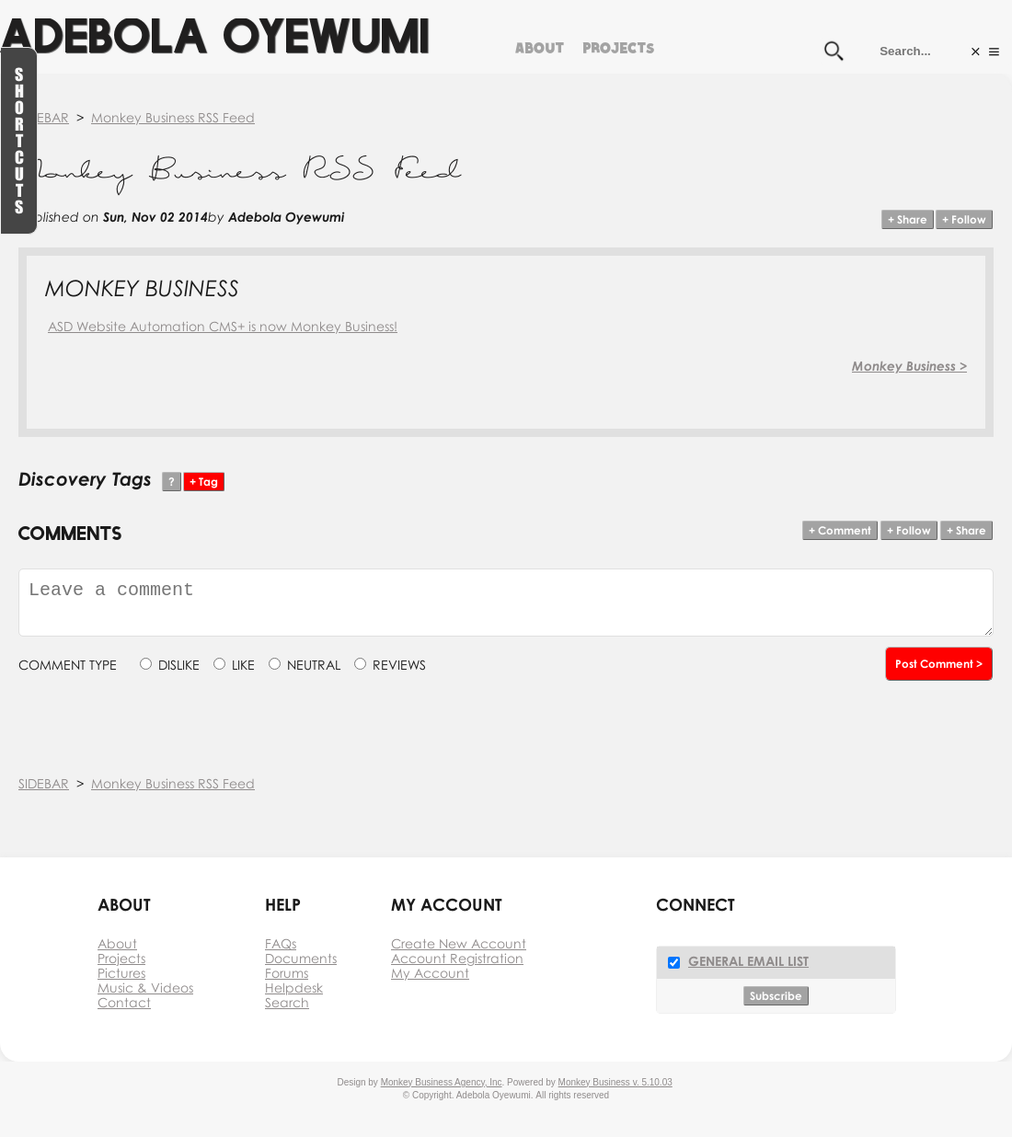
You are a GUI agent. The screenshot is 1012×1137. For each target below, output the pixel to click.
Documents (301, 958)
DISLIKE (179, 664)
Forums (286, 973)
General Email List (748, 961)
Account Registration (457, 958)
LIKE (243, 664)
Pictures (121, 973)
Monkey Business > (909, 365)
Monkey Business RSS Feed (173, 117)
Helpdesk (294, 987)
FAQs (280, 943)
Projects (618, 45)
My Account (430, 973)
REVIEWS (399, 664)
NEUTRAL (313, 664)
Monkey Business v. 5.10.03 (615, 1082)
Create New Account (458, 943)
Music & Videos (145, 987)
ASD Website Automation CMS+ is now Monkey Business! (222, 326)
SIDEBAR (43, 117)
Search (287, 1002)
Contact (124, 1002)
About (539, 45)
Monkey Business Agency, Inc (441, 1082)
